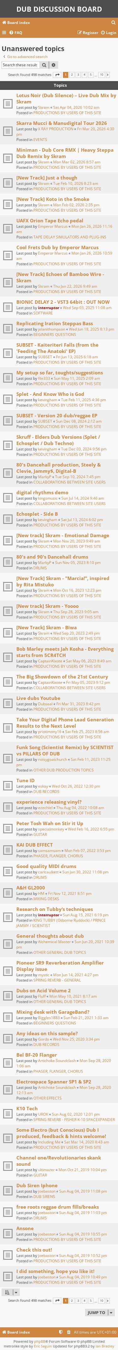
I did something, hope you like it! (55, 1271)
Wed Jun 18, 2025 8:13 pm (91, 329)
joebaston (46, 1191)
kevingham (47, 399)
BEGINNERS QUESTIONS (54, 334)
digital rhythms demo (42, 492)
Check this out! (34, 1250)
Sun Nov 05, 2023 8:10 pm (78, 562)
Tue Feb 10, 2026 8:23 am (75, 183)
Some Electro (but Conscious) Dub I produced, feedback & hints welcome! (61, 1133)
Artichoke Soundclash (57, 1060)
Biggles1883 (49, 1017)
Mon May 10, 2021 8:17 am (73, 996)
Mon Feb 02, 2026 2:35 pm (76, 205)
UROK (43, 1114)
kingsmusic (48, 498)
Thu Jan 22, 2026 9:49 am (75, 286)
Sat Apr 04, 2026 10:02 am (76, 107)
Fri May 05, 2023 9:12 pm (88, 682)
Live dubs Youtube (38, 698)
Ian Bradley (105, 1346)
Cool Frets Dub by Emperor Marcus (57, 247)
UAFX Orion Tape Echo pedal (49, 220)
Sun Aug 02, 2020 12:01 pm (76, 1114)
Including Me (49, 1142)
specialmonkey (51, 829)
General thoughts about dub (50, 936)
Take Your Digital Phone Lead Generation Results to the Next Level (65, 722)
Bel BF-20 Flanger (36, 1055)
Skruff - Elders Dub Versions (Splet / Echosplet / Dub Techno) (58, 440)
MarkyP (44, 476)
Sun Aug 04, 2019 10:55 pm (83, 1234)
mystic (43, 974)
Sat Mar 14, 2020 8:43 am (86, 1142)
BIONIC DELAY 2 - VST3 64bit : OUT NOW (63, 302)
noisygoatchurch (52, 759)
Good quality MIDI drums (46, 866)
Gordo (43, 1039)
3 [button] (78, 75)
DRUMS (40, 568)
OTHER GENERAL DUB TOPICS (59, 952)
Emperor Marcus (53, 226)
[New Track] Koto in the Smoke (52, 199)
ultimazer (46, 1169)
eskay (43, 786)
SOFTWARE (43, 313)
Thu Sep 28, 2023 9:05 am (75, 611)
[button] (57, 75)
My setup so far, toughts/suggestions (59, 372)
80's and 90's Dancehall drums (52, 557)
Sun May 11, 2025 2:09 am (77, 378)
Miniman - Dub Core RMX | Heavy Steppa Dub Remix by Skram (65, 153)
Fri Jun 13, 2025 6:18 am (77, 357)
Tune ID (25, 780)
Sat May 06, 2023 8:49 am (88, 661)
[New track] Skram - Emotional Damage (62, 535)
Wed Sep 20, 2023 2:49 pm (76, 633)
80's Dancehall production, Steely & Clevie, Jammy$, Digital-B (58, 467)
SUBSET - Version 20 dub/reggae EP (56, 415)
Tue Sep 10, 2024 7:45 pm (77, 476)
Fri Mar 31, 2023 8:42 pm (78, 704)
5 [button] (91, 75)
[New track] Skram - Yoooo (47, 606)
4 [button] (84, 75)
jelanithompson (51, 329)
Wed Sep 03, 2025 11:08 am (87, 307)
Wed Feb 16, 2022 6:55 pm (91, 829)
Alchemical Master (54, 941)
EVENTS (40, 139)
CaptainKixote (50, 661)
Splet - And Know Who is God (50, 394)
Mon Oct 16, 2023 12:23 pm (77, 590)
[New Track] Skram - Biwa (46, 627)
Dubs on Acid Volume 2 (43, 990)
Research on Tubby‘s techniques (54, 909)
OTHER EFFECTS (47, 1098)
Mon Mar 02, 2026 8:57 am (76, 162)
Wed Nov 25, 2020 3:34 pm (76, 1039)
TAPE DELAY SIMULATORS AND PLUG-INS (69, 237)
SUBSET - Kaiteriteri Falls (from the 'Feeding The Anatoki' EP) (57, 348)
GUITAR (40, 834)
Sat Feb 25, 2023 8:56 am (87, 731)
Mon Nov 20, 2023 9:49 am (76, 541)
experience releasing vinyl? (48, 802)
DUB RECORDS (46, 791)
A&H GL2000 (30, 887)
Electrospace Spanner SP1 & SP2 (53, 1081)
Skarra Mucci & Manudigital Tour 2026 (61, 123)
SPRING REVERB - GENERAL (57, 980)
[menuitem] (113, 23)
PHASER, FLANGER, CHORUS (58, 856)
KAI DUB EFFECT (34, 845)
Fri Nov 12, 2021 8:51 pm (70, 893)
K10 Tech (27, 1108)
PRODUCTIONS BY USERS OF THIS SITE (67, 112)
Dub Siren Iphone (37, 1185)
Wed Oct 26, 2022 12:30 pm (76, 786)
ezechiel (45, 807)
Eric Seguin (43, 1346)
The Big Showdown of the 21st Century (62, 676)
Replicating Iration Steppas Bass (54, 323)
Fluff (42, 996)
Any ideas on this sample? (47, 1033)
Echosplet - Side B (37, 514)
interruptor (48, 307)
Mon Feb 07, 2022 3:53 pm (88, 850)
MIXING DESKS (46, 898)
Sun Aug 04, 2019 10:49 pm (83, 1277)
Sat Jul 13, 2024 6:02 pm (82, 519)
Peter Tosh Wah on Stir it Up (49, 823)
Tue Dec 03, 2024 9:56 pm (84, 449)
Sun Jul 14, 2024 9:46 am (82, 498)
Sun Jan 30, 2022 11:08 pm (85, 872)
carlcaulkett (48, 872)
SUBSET (45, 357)
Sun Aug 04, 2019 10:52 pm (83, 1255)
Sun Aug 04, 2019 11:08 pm (83, 1191)
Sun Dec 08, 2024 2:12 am (79, 421)
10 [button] (101, 75)
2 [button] (72, 75)
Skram (43, 107)
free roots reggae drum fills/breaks (57, 1207)
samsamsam (49, 850)
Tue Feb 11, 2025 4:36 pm (83, 399)
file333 (44, 378)
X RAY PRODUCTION (55, 129)
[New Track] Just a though (46, 177)
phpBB (39, 1341)
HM (41, 893)
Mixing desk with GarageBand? (52, 1012)
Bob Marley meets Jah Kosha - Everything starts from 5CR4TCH (65, 652)
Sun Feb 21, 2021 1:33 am (86, 1017)
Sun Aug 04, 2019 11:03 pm (83, 1212)
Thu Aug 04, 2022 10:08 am (80, 807)
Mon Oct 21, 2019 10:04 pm (83, 1169)
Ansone (25, 1228)
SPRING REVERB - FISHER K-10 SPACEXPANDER (74, 1119)
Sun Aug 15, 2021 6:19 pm (86, 915)
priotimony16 (49, 731)
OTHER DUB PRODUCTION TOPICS (63, 770)
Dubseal (45, 704)
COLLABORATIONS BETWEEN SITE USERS (69, 482)
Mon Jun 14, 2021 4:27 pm (75, 974)
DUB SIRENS (44, 1196)
